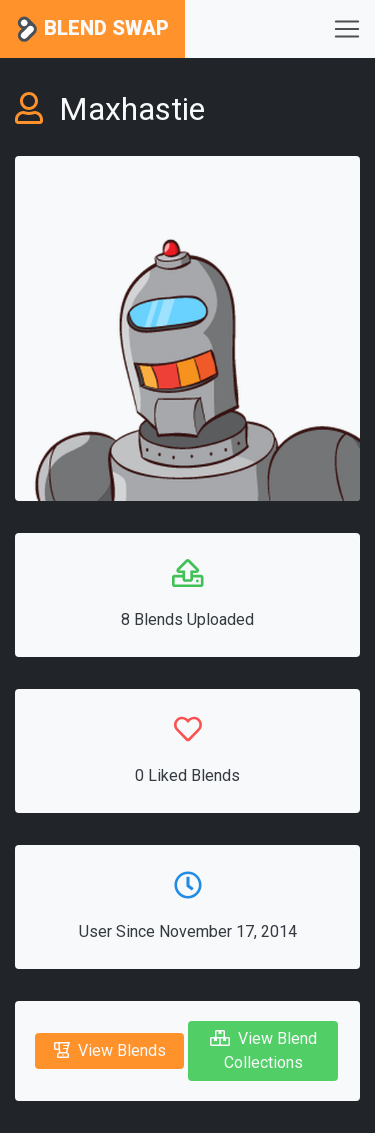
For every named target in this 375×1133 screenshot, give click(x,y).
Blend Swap (92, 29)
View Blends (110, 1050)
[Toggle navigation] (347, 29)
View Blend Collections (263, 1050)
